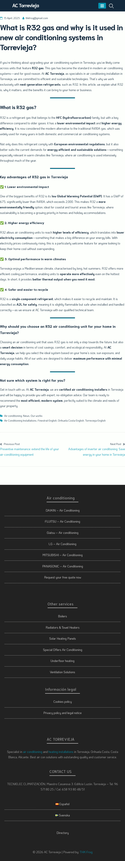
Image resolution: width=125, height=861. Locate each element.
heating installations (61, 752)
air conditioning (32, 752)
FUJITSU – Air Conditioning (62, 521)
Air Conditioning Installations (20, 420)
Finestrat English (47, 420)
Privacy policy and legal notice (62, 713)
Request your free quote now (62, 577)
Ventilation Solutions (62, 672)
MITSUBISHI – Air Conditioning (62, 555)
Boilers (62, 616)
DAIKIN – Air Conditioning (63, 510)
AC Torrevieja (25, 5)
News (26, 416)
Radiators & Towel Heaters (63, 627)
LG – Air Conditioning (62, 544)
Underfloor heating (62, 661)
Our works (36, 416)
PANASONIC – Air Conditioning (62, 566)
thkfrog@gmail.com (37, 18)
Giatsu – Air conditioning (62, 533)
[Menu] (102, 6)
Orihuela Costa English (71, 420)
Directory (63, 833)
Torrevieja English (95, 420)
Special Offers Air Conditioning (62, 650)
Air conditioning (13, 416)
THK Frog (86, 852)
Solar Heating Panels (62, 638)
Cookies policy (62, 702)
